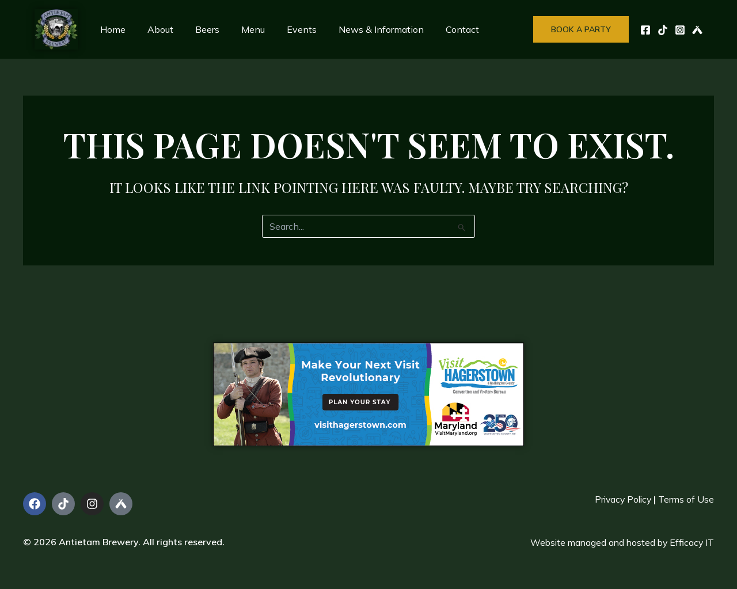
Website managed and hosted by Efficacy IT (619, 542)
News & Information (362, 29)
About (155, 29)
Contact (440, 29)
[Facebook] (645, 30)
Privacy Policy (621, 499)
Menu (241, 29)
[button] (581, 29)
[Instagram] (680, 30)
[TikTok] (663, 30)
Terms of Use (686, 499)
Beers (199, 29)
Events (286, 29)
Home (111, 29)
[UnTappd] (697, 30)
